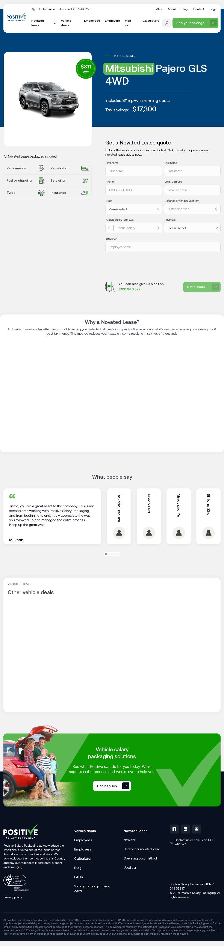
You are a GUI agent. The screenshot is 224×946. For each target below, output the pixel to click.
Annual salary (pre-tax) (120, 219)
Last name (171, 162)
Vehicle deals (125, 56)
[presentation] (138, 264)
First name (112, 162)
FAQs (78, 891)
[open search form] (166, 22)
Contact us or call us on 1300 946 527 (60, 9)
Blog (78, 882)
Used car (130, 882)
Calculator (83, 873)
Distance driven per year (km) (182, 200)
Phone (110, 181)
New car (129, 854)
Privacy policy (12, 911)
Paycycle (170, 219)
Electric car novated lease (142, 863)
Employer (111, 238)
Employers (82, 863)
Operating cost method (140, 872)
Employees (83, 854)
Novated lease (136, 845)
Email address (173, 181)
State (109, 200)
